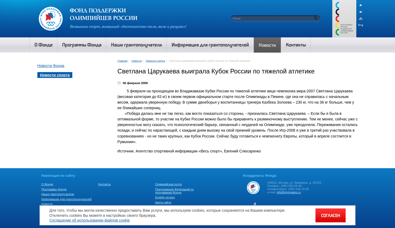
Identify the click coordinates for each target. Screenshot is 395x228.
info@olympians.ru (289, 192)
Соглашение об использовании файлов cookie (89, 220)
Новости (137, 60)
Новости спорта (155, 60)
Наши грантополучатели (57, 194)
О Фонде (47, 184)
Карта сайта (163, 202)
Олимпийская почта (168, 184)
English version (165, 197)
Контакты (104, 184)
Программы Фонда (53, 189)
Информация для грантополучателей (66, 199)
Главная (122, 60)
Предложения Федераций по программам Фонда (174, 191)
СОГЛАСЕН (330, 215)
